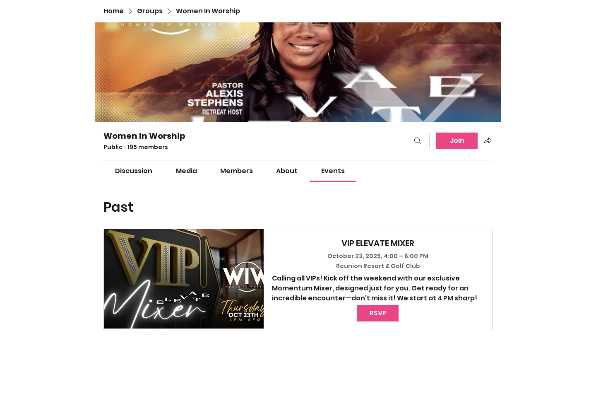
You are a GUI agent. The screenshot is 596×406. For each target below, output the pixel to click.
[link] (133, 171)
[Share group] (488, 140)
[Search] (418, 141)
